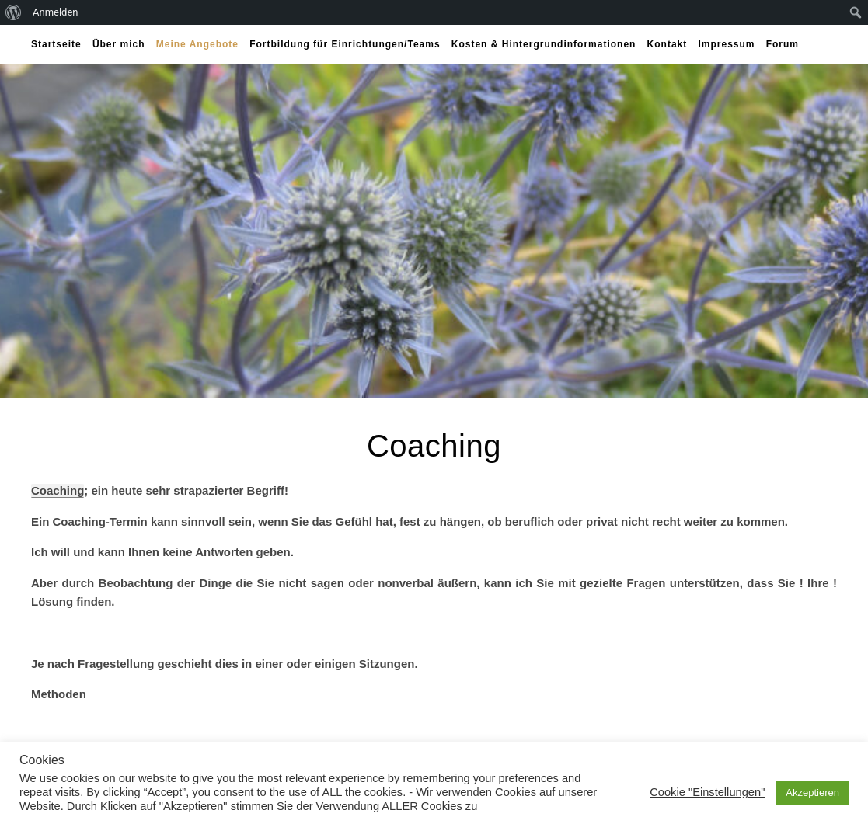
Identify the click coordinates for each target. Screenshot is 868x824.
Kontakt (667, 44)
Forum (782, 44)
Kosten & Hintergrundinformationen (543, 44)
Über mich (118, 44)
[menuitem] (13, 12)
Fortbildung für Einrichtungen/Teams (344, 44)
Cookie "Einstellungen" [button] (707, 792)
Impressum (726, 44)
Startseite (56, 44)
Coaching (57, 490)
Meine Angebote (197, 44)
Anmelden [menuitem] (55, 12)
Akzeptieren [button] (812, 792)
